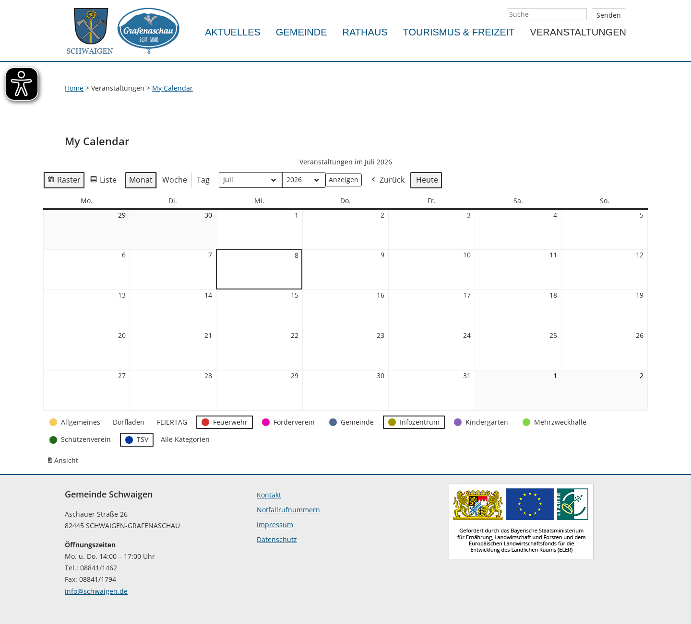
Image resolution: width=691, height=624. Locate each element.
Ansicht (64, 462)
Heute (427, 179)
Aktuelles (233, 32)
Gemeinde (301, 32)
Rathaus (365, 32)
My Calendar (172, 87)
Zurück (387, 180)
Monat (141, 179)
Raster (64, 181)
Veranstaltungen (578, 32)
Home (74, 87)
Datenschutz (277, 539)
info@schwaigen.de (96, 591)
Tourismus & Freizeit (459, 32)
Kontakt (269, 494)
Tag (203, 179)
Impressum (275, 524)
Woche (174, 179)
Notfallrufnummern (288, 509)
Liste (103, 181)
